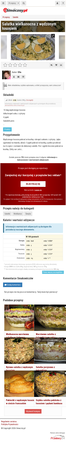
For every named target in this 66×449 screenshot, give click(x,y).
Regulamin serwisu (9, 421)
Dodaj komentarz (13, 285)
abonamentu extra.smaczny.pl (14, 105)
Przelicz (7, 129)
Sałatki (15, 17)
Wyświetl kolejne (33, 411)
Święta (28, 214)
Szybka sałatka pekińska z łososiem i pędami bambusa (47, 398)
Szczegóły (29, 100)
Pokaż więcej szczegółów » (53, 272)
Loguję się (38, 190)
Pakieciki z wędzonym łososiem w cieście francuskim (16, 398)
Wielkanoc (18, 214)
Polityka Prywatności (9, 424)
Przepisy (12, 3)
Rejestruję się (33, 184)
